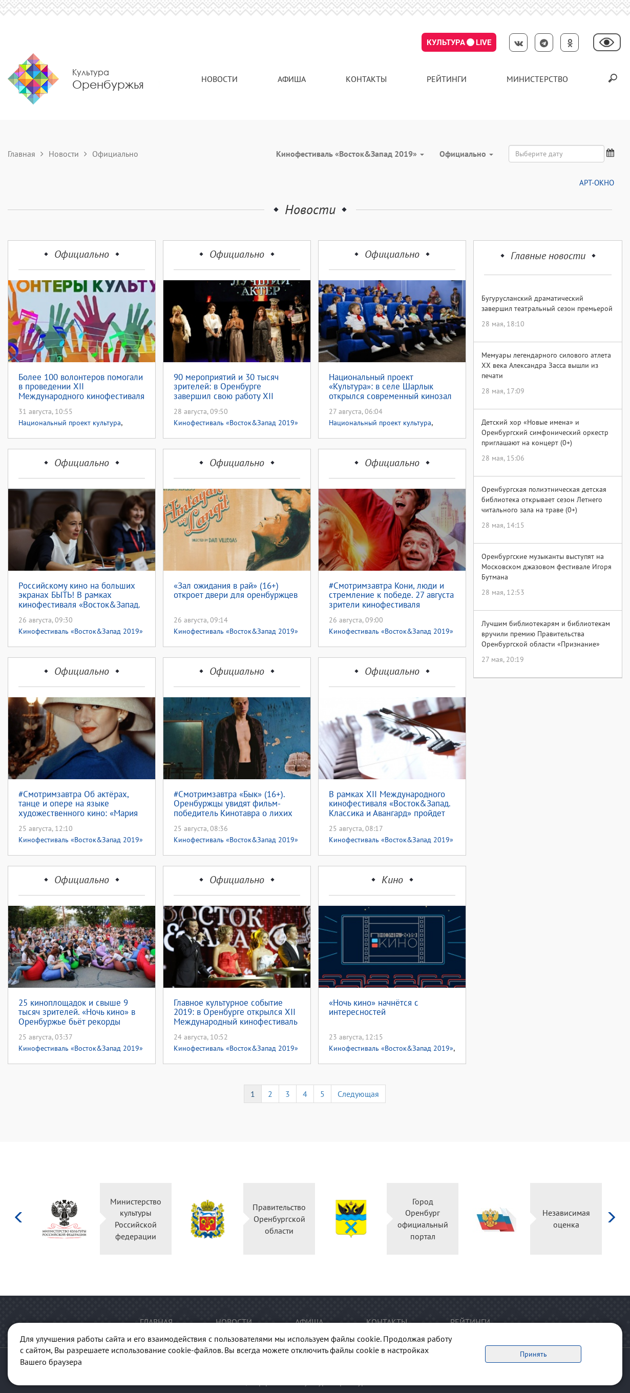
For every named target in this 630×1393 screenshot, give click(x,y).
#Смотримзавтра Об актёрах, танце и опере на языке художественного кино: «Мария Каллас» (78, 803)
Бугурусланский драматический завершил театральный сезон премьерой (547, 303)
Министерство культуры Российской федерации (135, 1219)
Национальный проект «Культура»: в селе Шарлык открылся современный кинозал (390, 386)
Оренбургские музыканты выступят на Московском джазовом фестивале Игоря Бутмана (546, 566)
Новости (219, 79)
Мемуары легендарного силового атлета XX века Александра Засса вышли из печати (546, 365)
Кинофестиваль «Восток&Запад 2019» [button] (350, 154)
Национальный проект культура (69, 422)
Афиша (292, 79)
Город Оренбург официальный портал (422, 1219)
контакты (366, 79)
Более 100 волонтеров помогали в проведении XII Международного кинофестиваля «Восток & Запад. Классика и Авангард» (81, 386)
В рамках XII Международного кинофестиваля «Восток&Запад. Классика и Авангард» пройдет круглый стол (389, 803)
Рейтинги (447, 79)
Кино (392, 879)
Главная (21, 154)
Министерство (537, 79)
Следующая (358, 1094)
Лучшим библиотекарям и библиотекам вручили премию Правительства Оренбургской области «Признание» (545, 634)
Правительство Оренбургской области (279, 1219)
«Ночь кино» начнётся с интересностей (373, 1008)
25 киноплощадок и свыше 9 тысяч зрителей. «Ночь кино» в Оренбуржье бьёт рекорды (76, 1012)
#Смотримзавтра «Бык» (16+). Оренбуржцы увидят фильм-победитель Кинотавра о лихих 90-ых (233, 803)
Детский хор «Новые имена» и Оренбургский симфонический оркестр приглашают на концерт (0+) (544, 432)
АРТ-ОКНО (596, 182)
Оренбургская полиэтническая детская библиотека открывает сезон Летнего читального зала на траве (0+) (543, 499)
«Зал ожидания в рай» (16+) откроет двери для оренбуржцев (236, 591)
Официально (81, 254)
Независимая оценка (566, 1219)
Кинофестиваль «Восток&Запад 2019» (236, 422)
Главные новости (548, 255)
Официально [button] (466, 154)
